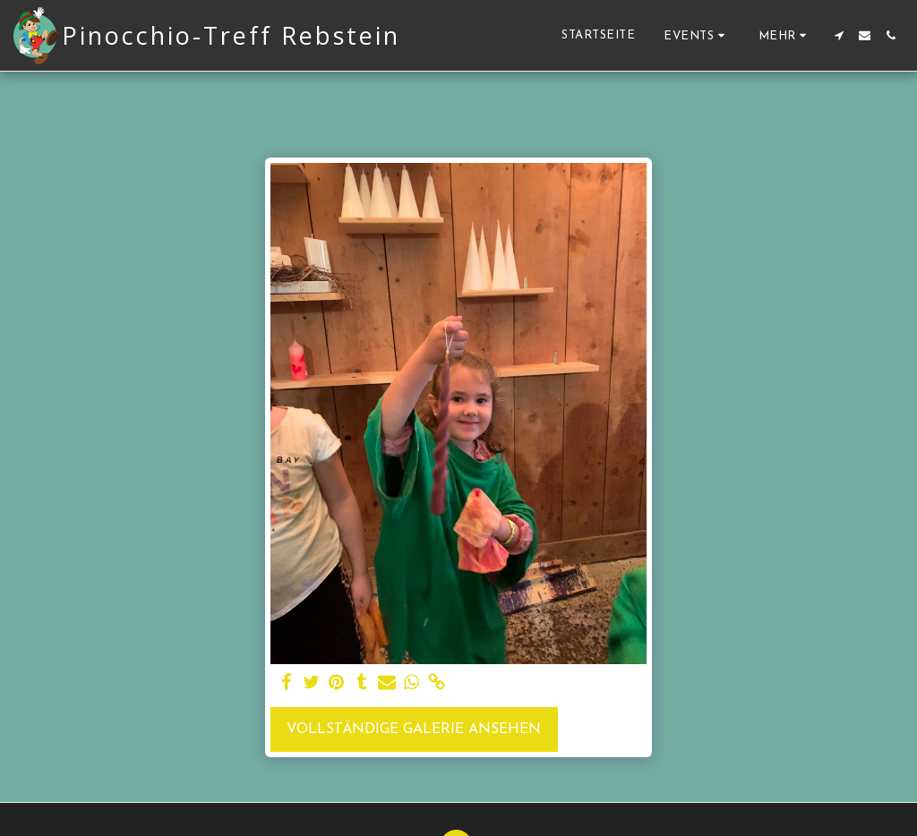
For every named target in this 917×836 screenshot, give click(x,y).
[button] (696, 35)
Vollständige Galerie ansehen (414, 729)
